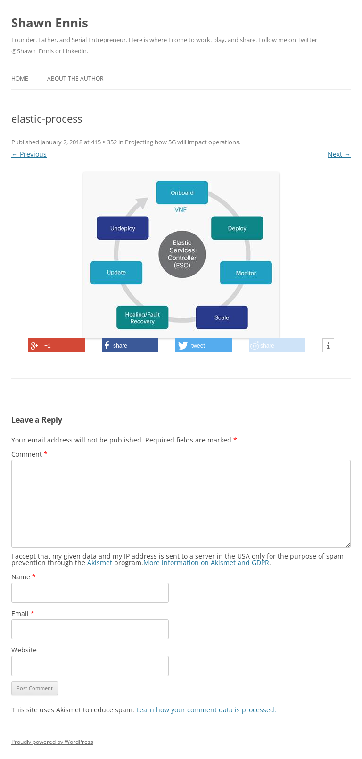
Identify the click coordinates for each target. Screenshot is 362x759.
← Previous (29, 154)
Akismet (99, 562)
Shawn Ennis (49, 22)
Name (23, 576)
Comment (29, 454)
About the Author (75, 79)
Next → (339, 154)
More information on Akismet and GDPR (206, 562)
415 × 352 (104, 142)
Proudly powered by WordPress (52, 742)
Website (24, 649)
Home (19, 79)
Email (22, 613)
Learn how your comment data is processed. (206, 709)
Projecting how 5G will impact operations (182, 142)
